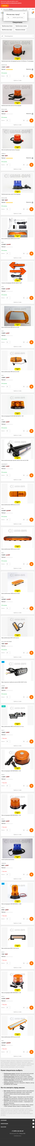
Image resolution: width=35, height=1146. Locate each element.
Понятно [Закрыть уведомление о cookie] (5, 5)
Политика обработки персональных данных (11, 3)
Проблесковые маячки (9, 1073)
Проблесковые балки (9, 1076)
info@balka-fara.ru (17, 1135)
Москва (10, 9)
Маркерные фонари (9, 1082)
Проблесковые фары (9, 1079)
